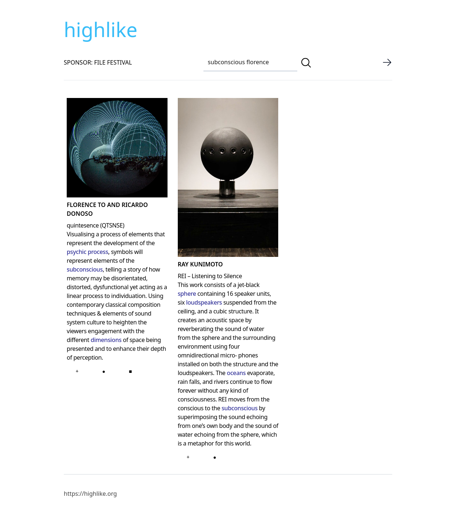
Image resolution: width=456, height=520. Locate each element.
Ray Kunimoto (200, 264)
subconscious (85, 269)
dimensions (106, 340)
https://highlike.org (90, 494)
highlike (100, 29)
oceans (236, 373)
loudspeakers (204, 302)
